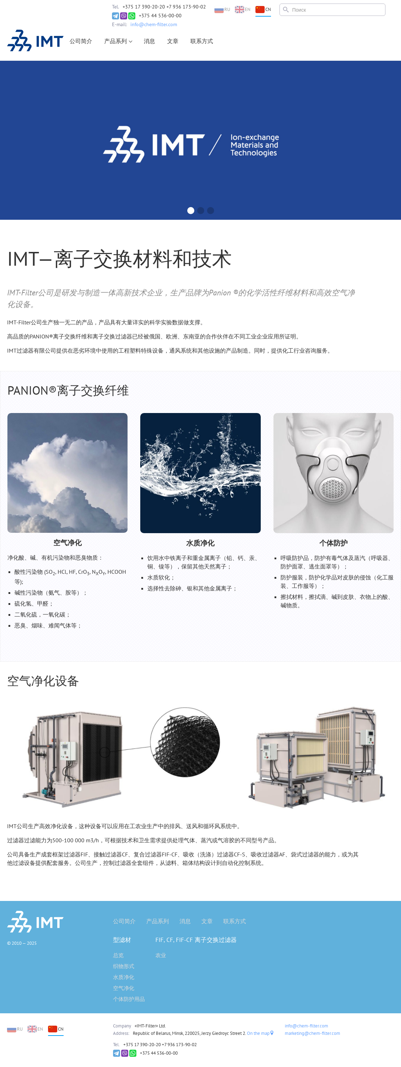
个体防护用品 (129, 999)
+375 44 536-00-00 (160, 15)
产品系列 (115, 41)
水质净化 (123, 977)
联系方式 (201, 41)
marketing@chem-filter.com (312, 1033)
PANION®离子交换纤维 (68, 390)
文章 (172, 41)
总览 (118, 955)
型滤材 (122, 940)
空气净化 (123, 988)
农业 (160, 955)
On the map (260, 1033)
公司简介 (81, 41)
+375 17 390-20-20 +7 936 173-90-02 (164, 7)
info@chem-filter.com (153, 24)
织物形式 (123, 966)
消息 (149, 41)
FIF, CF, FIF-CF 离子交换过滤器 (196, 940)
